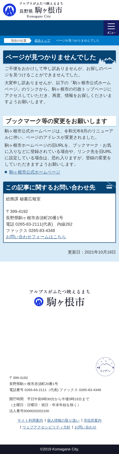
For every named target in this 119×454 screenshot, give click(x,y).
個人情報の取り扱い (63, 420)
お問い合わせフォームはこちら (36, 236)
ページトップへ (105, 366)
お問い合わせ (86, 427)
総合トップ (42, 40)
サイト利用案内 (30, 420)
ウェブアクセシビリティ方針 (46, 427)
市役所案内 (92, 420)
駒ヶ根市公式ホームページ (34, 172)
